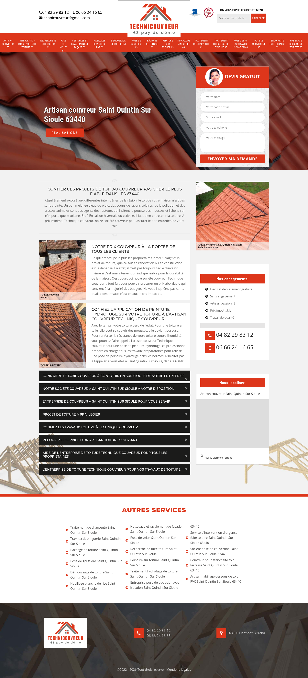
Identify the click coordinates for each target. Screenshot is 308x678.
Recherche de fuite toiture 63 (48, 44)
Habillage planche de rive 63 (99, 44)
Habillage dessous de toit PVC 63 (295, 44)
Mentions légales (178, 669)
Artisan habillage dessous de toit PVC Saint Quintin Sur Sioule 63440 (213, 579)
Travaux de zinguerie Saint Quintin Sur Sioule (93, 541)
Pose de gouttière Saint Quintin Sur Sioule (94, 563)
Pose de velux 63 (63, 45)
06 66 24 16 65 (87, 12)
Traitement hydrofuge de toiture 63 (221, 44)
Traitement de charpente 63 (201, 44)
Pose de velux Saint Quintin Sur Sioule (151, 540)
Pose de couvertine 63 (258, 44)
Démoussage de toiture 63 (118, 42)
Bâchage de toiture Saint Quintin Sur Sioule (92, 552)
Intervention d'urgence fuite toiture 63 (27, 44)
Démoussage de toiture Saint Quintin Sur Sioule (89, 575)
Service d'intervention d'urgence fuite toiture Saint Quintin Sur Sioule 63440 (211, 537)
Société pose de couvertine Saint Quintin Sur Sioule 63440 (212, 551)
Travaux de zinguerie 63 (183, 44)
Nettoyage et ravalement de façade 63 (79, 44)
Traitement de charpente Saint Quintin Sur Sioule (90, 530)
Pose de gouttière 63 (136, 44)
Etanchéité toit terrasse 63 (277, 44)
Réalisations (64, 133)
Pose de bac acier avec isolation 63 (241, 44)
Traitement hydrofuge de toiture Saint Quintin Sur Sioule (152, 574)
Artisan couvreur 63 (8, 44)
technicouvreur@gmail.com (64, 17)
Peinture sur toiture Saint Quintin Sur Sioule (152, 562)
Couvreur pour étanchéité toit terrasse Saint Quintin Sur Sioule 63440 (212, 565)
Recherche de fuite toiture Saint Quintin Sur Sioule (151, 551)
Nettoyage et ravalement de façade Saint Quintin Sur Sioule (154, 529)
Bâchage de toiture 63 (152, 44)
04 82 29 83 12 (54, 12)
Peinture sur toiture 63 (168, 44)
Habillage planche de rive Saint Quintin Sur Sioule (90, 586)
